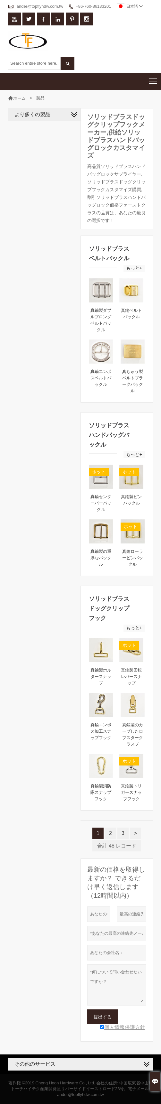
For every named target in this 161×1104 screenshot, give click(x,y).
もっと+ (134, 268)
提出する (103, 1016)
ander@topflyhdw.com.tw (40, 6)
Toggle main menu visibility (153, 79)
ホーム (19, 98)
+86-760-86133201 (93, 6)
